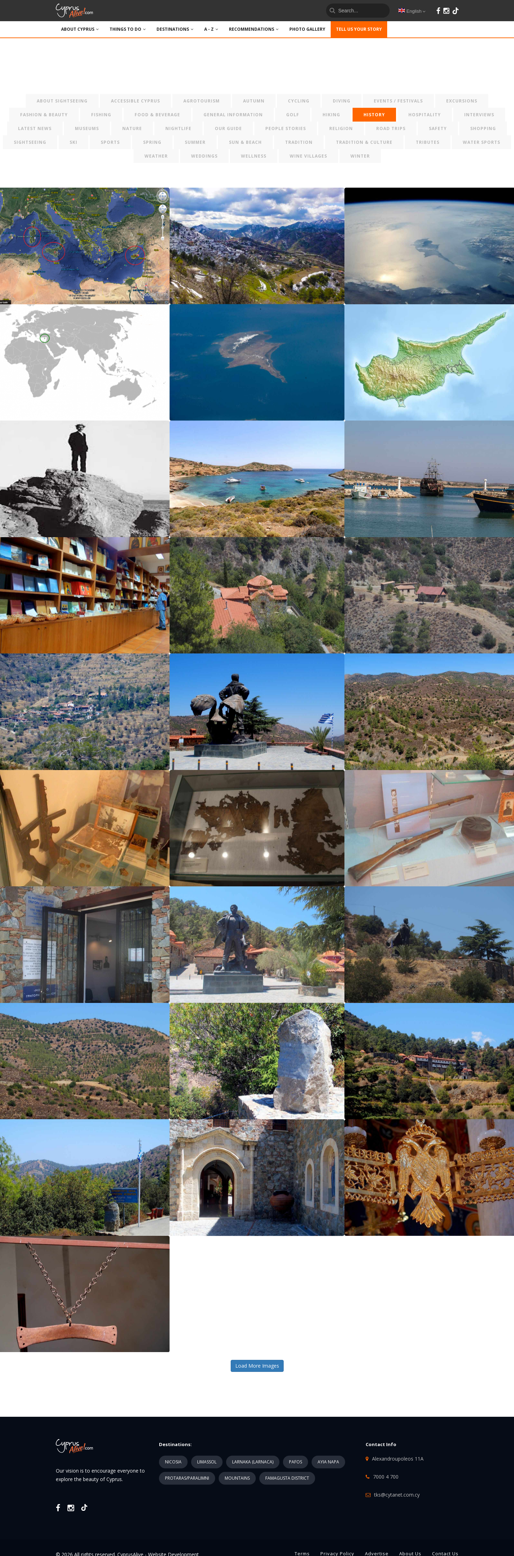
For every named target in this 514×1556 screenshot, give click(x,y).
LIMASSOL (207, 1462)
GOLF (292, 115)
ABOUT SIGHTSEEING (62, 101)
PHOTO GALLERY (307, 29)
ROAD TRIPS (391, 128)
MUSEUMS (87, 128)
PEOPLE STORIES (285, 128)
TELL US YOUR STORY (359, 29)
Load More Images (257, 1365)
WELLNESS (253, 156)
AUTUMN (254, 101)
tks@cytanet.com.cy (397, 1494)
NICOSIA (173, 1462)
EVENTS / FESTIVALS (398, 101)
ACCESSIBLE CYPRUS (135, 101)
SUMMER (195, 142)
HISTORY (374, 115)
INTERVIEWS (479, 115)
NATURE (132, 128)
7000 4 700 (385, 1476)
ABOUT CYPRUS (80, 29)
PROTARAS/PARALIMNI (187, 1478)
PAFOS (295, 1462)
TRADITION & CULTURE (364, 142)
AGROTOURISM (201, 101)
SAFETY (438, 128)
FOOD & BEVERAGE (157, 115)
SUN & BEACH (245, 142)
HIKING (331, 115)
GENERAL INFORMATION (233, 115)
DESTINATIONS (175, 29)
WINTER (360, 156)
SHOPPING (483, 128)
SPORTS (110, 142)
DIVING (341, 101)
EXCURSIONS (461, 101)
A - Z (211, 29)
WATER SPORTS (481, 142)
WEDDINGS (204, 156)
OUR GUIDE (228, 128)
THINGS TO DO (128, 29)
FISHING (101, 115)
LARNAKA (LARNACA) (252, 1462)
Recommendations (254, 29)
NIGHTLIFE (178, 128)
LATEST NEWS (35, 128)
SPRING (152, 142)
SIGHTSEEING (30, 142)
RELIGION (341, 128)
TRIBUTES (427, 142)
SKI (73, 142)
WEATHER (156, 156)
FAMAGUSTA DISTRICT (287, 1478)
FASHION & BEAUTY (44, 115)
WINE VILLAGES (308, 156)
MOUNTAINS (237, 1478)
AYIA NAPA (328, 1462)
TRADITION (299, 142)
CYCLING (298, 101)
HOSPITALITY (424, 115)
